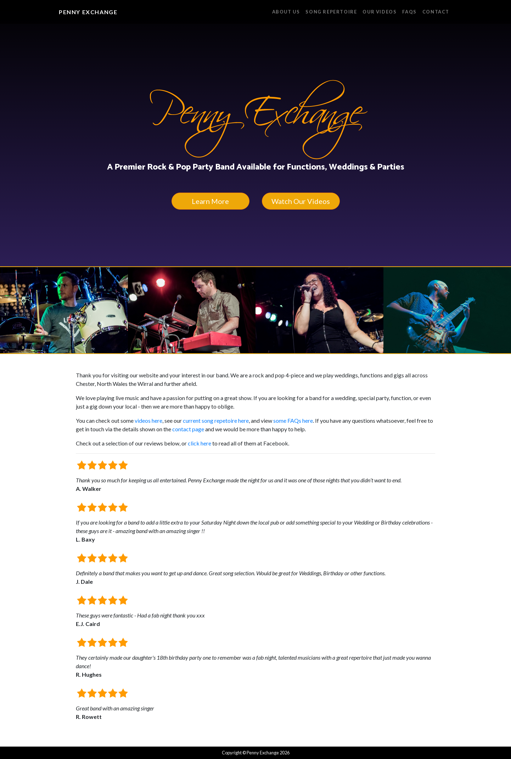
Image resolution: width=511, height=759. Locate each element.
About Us (286, 12)
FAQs (409, 12)
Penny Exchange (88, 12)
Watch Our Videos (300, 201)
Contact (435, 12)
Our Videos (380, 12)
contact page (188, 429)
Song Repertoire (331, 12)
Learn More (210, 201)
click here (199, 443)
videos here (148, 420)
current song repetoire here (216, 420)
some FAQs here (293, 420)
